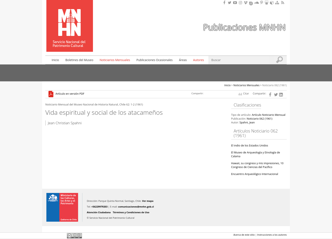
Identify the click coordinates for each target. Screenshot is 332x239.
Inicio (55, 60)
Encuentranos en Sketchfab (272, 2)
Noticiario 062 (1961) (274, 85)
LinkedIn (62, 235)
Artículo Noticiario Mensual (268, 115)
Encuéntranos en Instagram (240, 2)
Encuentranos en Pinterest (261, 2)
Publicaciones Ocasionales (154, 60)
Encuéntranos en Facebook (225, 2)
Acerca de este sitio (244, 234)
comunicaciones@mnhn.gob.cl (136, 206)
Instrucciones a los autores (272, 234)
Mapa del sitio (277, 2)
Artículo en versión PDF (69, 94)
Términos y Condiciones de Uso (131, 212)
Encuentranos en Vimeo (246, 2)
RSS (283, 2)
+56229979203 (99, 206)
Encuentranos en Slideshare (267, 2)
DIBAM (69, 44)
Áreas (183, 60)
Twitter (55, 235)
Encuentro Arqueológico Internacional (254, 174)
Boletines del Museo (79, 60)
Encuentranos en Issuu (251, 3)
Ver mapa (147, 200)
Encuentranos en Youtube (235, 2)
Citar (246, 93)
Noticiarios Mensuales (115, 60)
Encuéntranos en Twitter (230, 2)
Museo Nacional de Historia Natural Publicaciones (69, 19)
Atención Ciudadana (99, 212)
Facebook (47, 235)
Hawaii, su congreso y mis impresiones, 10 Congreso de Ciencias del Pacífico (257, 165)
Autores (198, 60)
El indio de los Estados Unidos (249, 145)
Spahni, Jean (247, 122)
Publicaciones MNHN (244, 27)
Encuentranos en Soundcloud (256, 2)
